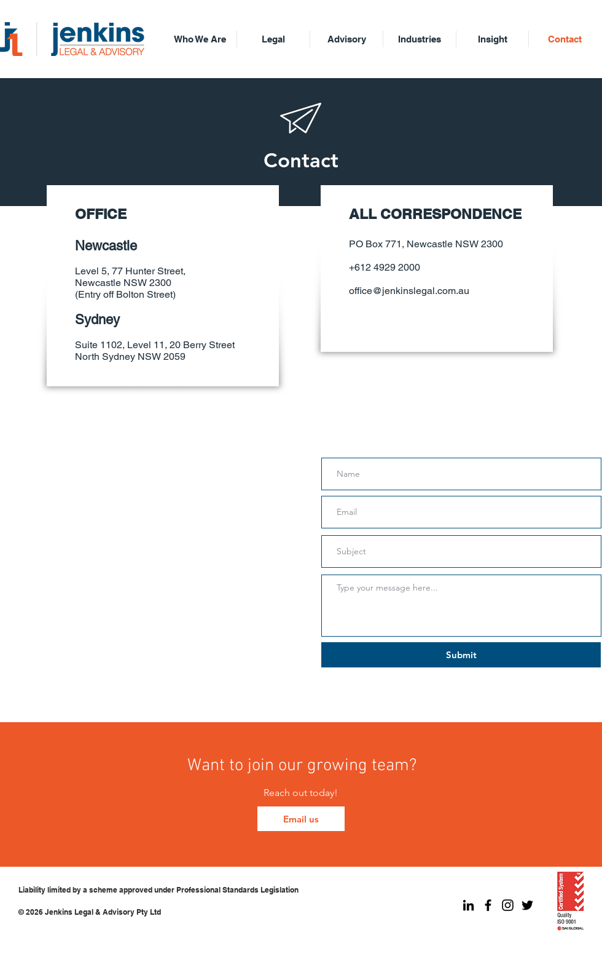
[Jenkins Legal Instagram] (507, 905)
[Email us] (301, 818)
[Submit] (461, 654)
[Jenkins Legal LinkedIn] (468, 905)
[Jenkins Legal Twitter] (527, 905)
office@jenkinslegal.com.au (409, 290)
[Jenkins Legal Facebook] (488, 905)
